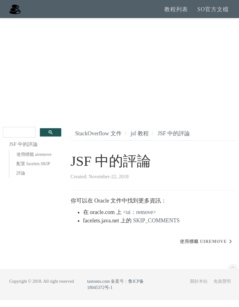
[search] (18, 139)
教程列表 (176, 12)
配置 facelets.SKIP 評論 (33, 175)
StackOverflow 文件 (98, 140)
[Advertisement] (119, 71)
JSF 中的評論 (174, 140)
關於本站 (199, 288)
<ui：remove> (139, 219)
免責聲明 (222, 288)
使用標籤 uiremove (33, 161)
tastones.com (98, 288)
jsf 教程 (139, 140)
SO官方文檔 (213, 12)
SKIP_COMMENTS (156, 227)
